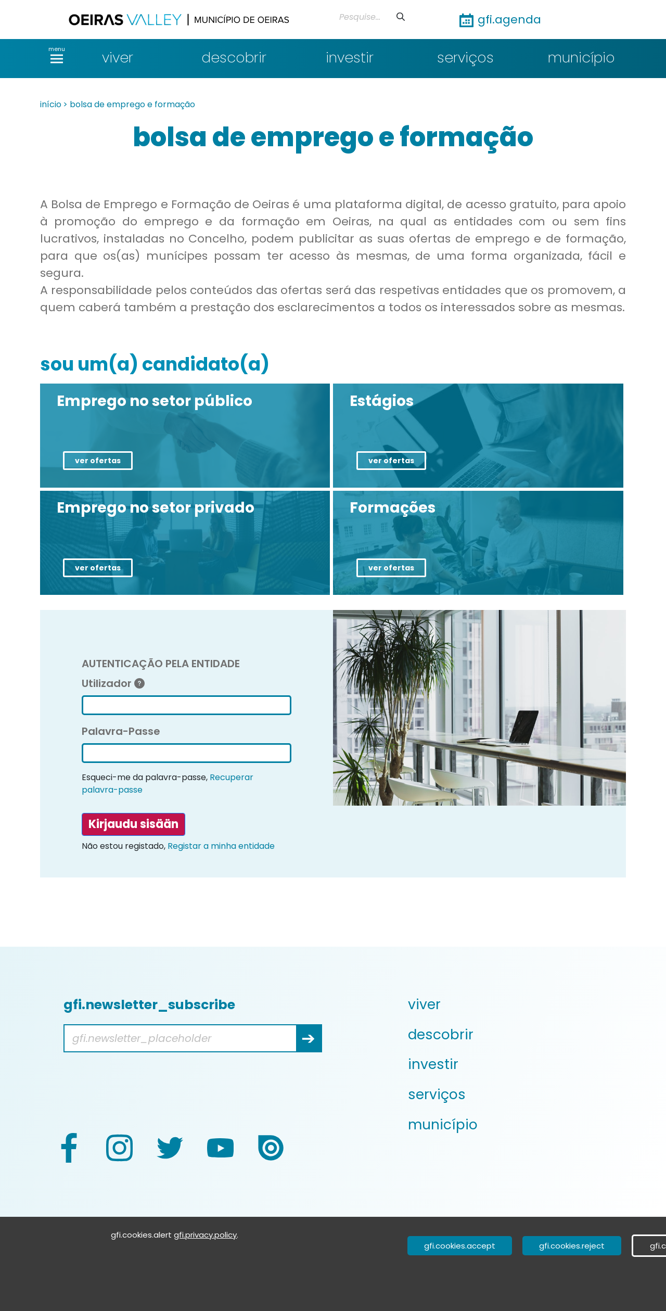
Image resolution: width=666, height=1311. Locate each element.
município (581, 57)
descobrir (233, 57)
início (50, 104)
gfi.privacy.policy (205, 1234)
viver (117, 57)
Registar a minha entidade (221, 846)
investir (350, 57)
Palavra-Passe (121, 731)
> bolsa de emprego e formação (129, 104)
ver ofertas (98, 460)
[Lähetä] (400, 16)
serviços (465, 57)
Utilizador (113, 683)
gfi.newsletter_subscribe (149, 1005)
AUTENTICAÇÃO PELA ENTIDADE (161, 663)
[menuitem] (516, 1004)
